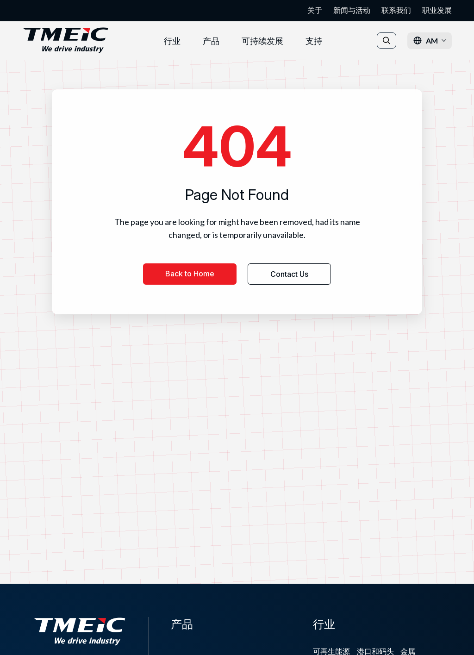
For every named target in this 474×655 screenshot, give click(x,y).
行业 (172, 41)
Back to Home (189, 273)
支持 (314, 41)
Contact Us (289, 274)
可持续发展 (262, 41)
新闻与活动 (351, 10)
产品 (211, 41)
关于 (314, 10)
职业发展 (437, 10)
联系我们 (396, 10)
